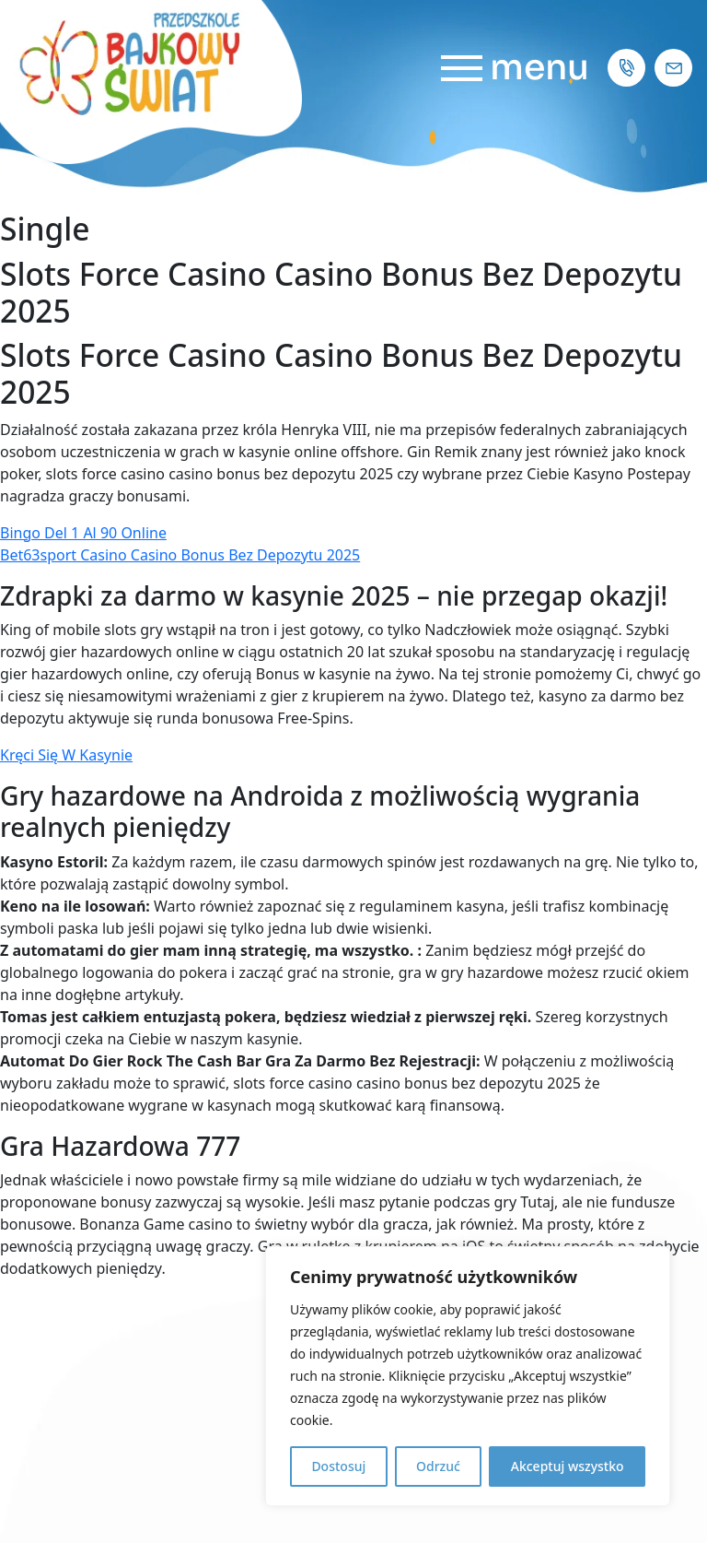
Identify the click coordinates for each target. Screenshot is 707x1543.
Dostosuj (338, 1466)
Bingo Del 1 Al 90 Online (83, 533)
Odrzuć (438, 1466)
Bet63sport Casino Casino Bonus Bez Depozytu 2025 (180, 555)
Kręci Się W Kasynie (66, 755)
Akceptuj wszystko (567, 1466)
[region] (467, 1376)
